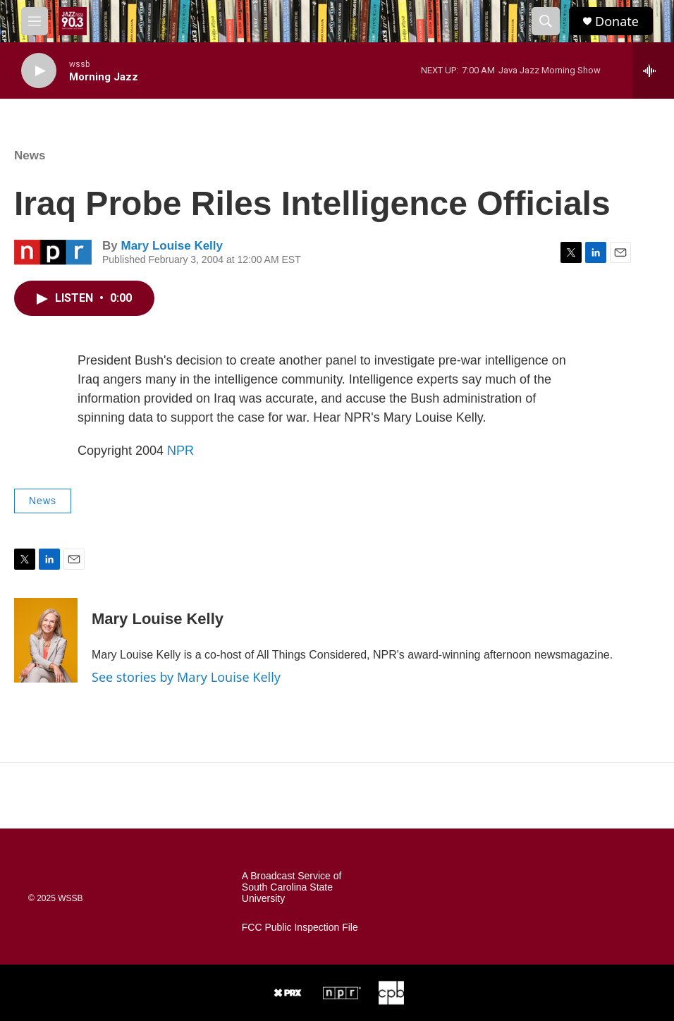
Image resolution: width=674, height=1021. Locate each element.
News (29, 155)
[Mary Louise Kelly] (46, 640)
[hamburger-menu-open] (34, 21)
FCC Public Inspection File (300, 927)
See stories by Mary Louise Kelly (186, 676)
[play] (38, 71)
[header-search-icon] (546, 21)
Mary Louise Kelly (172, 245)
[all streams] (653, 70)
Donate (617, 21)
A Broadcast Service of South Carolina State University (292, 887)
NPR (180, 451)
